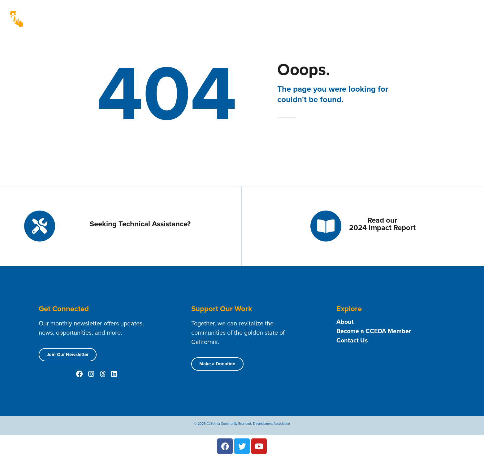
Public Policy (264, 23)
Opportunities (224, 23)
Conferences (306, 23)
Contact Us (365, 14)
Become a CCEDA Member (373, 331)
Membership (268, 14)
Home (211, 14)
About (235, 14)
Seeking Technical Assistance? (140, 223)
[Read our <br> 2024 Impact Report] (325, 226)
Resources (399, 14)
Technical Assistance (319, 14)
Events (429, 14)
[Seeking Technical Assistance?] (39, 226)
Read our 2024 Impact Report (382, 224)
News (453, 14)
